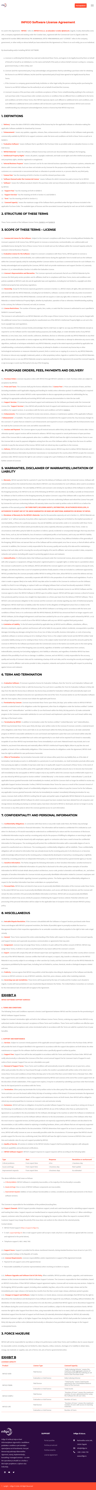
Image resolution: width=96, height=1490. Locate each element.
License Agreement (50, 1455)
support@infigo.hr (15, 1233)
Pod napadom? (81, 5)
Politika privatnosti (50, 1445)
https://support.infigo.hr (29, 1228)
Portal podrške (49, 1440)
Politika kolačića (49, 1450)
